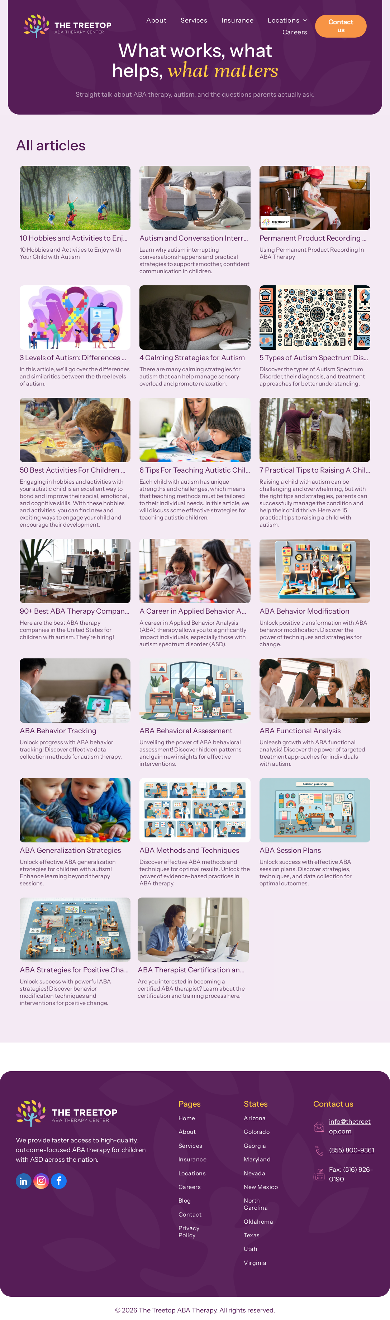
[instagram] (41, 1182)
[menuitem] (149, 20)
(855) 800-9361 (351, 1150)
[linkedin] (24, 1182)
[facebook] (59, 1182)
